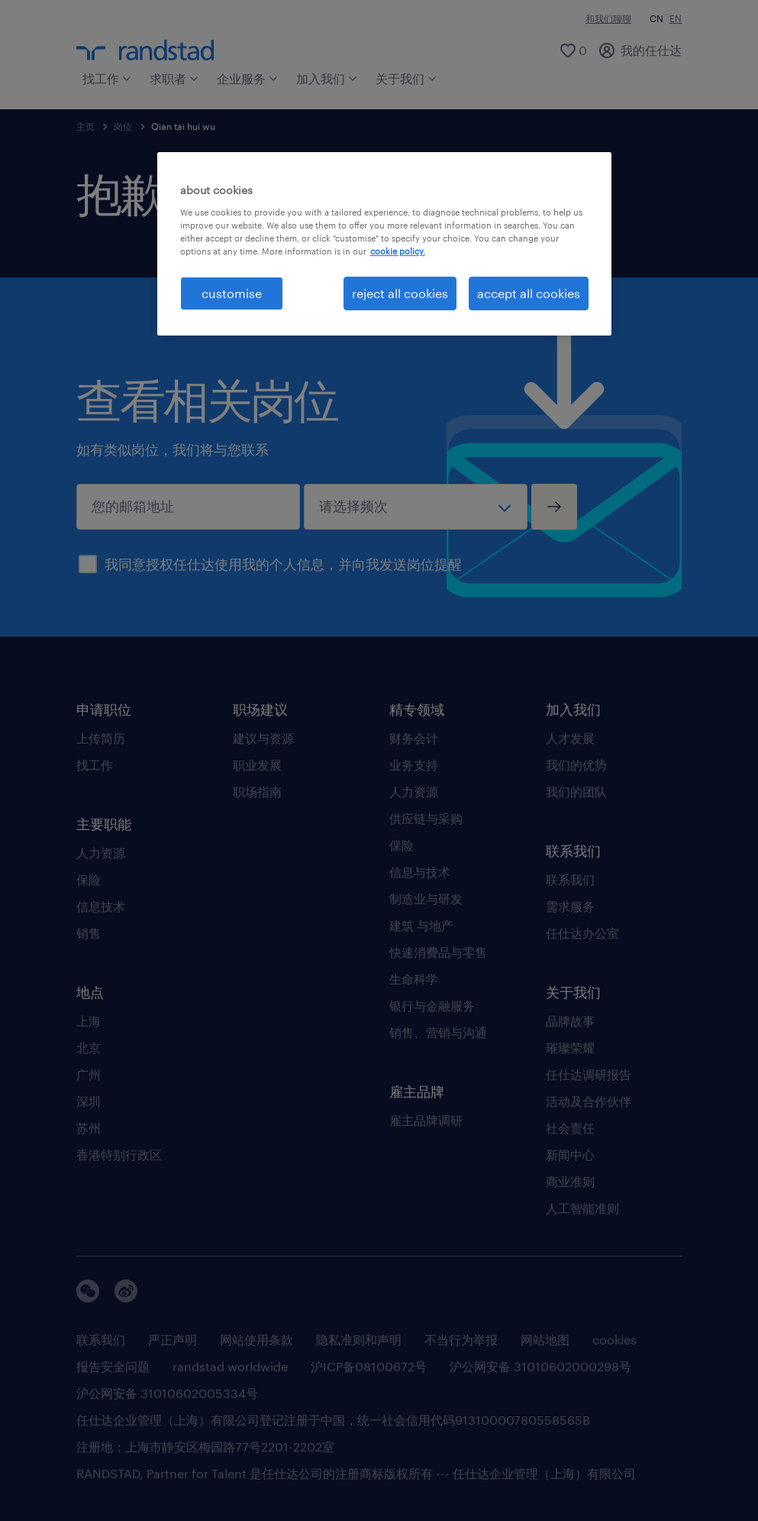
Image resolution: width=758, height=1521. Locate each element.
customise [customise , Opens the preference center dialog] (232, 293)
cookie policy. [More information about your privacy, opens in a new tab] (397, 251)
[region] (384, 244)
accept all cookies (528, 293)
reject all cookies (400, 293)
